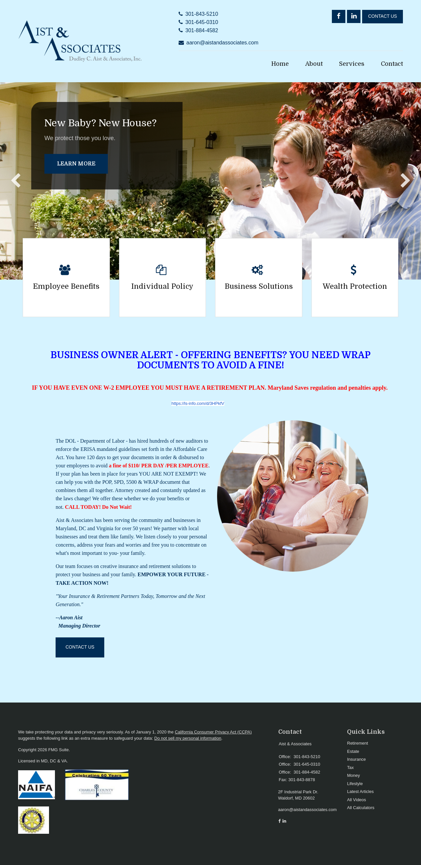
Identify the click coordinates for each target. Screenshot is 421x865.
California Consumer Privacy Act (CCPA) (213, 731)
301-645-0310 (202, 22)
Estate (353, 751)
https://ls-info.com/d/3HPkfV (197, 403)
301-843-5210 (202, 14)
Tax (350, 767)
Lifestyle (355, 783)
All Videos (356, 799)
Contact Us (382, 16)
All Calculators (360, 807)
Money (353, 775)
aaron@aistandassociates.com (222, 42)
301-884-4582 (202, 30)
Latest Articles (360, 791)
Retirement (357, 743)
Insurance (356, 759)
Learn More (76, 164)
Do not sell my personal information (187, 738)
